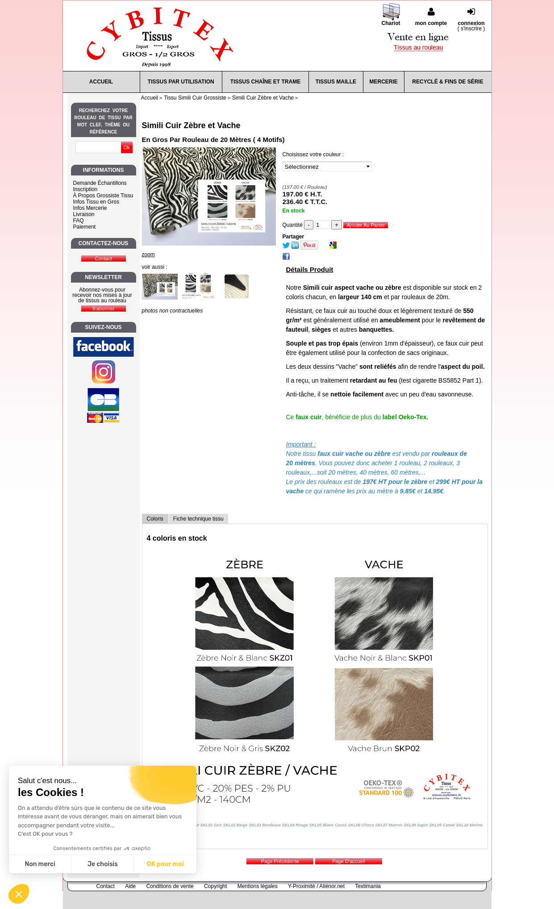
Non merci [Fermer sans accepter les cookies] (40, 864)
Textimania (367, 886)
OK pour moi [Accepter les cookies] (165, 864)
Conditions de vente (170, 886)
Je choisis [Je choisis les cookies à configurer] (102, 864)
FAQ (78, 220)
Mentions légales (257, 886)
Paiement (84, 227)
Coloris (155, 519)
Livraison (84, 214)
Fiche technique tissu (198, 519)
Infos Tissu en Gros (96, 202)
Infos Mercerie (90, 208)
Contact (105, 886)
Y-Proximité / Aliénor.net (316, 886)
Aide (130, 886)
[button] (18, 894)
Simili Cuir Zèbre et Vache (191, 125)
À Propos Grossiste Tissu (103, 195)
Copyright (215, 886)
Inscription (85, 189)
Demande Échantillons (100, 183)
